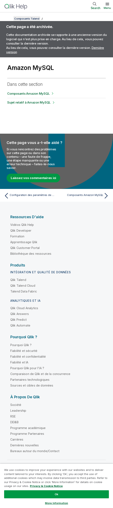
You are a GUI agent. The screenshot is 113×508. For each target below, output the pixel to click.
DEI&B (14, 422)
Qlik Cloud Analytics (24, 308)
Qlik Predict (18, 319)
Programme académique (28, 428)
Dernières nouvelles (24, 445)
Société (15, 405)
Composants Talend (26, 18)
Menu (107, 7)
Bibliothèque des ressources (30, 253)
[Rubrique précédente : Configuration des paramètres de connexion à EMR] (29, 195)
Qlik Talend (18, 280)
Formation (17, 236)
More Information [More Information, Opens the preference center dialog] (56, 503)
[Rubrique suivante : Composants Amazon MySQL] (84, 195)
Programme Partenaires (27, 433)
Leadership (18, 410)
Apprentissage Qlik (23, 242)
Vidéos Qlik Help (22, 224)
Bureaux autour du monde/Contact (34, 451)
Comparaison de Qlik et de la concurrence (40, 374)
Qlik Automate (20, 325)
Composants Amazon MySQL (28, 93)
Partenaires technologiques (29, 379)
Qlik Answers (19, 314)
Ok (56, 494)
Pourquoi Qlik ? (21, 345)
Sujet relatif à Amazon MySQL (29, 102)
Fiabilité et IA (19, 362)
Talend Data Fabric (23, 291)
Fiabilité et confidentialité (28, 356)
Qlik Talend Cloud (22, 285)
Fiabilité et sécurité (23, 350)
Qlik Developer (20, 230)
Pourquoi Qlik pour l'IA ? (27, 368)
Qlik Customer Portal (25, 248)
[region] (56, 485)
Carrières (16, 439)
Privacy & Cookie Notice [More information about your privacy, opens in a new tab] (46, 486)
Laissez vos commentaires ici (33, 178)
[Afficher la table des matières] (8, 18)
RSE (13, 416)
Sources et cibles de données (31, 385)
